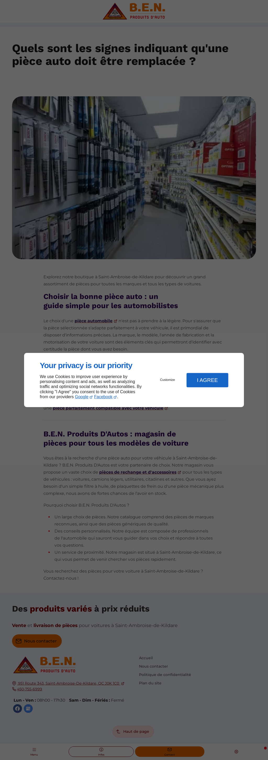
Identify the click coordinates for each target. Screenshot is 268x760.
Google (81, 397)
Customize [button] (167, 380)
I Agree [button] (207, 380)
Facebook (103, 397)
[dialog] (134, 380)
